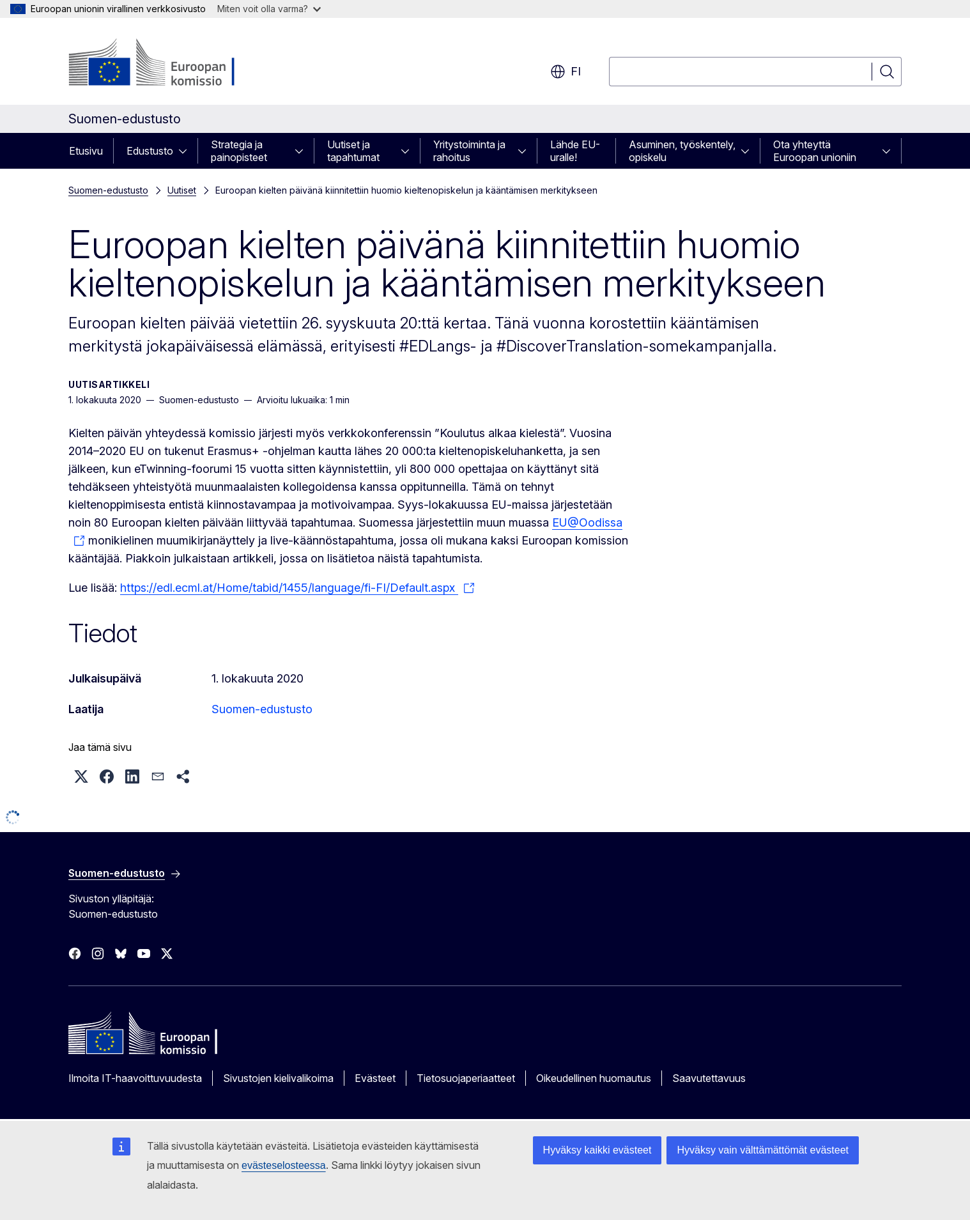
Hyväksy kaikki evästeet (597, 1150)
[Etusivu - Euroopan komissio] (171, 63)
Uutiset (181, 190)
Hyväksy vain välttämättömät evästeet (763, 1150)
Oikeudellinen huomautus (593, 1078)
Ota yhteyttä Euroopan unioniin (814, 151)
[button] (81, 776)
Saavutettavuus (709, 1078)
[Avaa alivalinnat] (186, 151)
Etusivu (86, 150)
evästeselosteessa (284, 1165)
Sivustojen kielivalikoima (278, 1078)
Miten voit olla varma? (269, 8)
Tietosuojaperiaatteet (466, 1078)
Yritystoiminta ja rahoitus (469, 151)
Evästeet (375, 1078)
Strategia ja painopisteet (239, 151)
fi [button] (565, 71)
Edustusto (150, 150)
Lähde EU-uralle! (575, 151)
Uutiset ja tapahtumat (353, 151)
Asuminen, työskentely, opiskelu (682, 151)
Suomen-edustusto (108, 190)
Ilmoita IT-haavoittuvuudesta (135, 1078)
